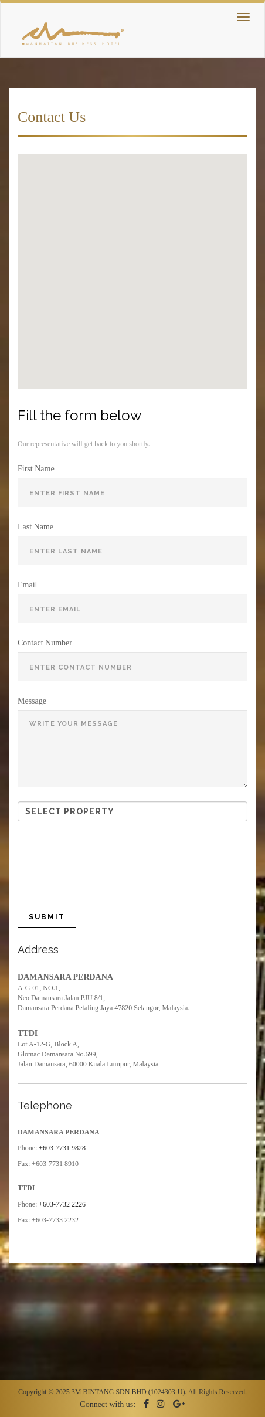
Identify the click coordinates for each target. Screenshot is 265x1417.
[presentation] (115, 858)
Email (27, 584)
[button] (94, 250)
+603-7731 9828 (62, 1148)
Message (32, 700)
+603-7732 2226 (62, 1204)
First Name (36, 468)
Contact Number (45, 642)
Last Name (35, 526)
